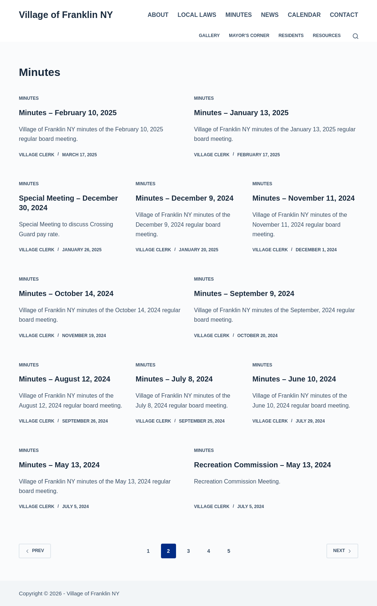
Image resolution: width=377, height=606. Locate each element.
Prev (35, 550)
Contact (344, 15)
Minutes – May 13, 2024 (59, 465)
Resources (327, 35)
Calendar (304, 15)
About (157, 15)
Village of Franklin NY (66, 15)
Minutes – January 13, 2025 (241, 113)
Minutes (239, 15)
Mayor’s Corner (249, 35)
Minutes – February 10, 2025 (68, 113)
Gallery (209, 35)
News (270, 15)
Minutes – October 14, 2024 (66, 293)
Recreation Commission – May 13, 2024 (262, 465)
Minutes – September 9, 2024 (244, 293)
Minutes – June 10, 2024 (294, 379)
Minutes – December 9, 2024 (185, 198)
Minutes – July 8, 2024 (174, 379)
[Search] (355, 36)
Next (342, 550)
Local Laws (196, 15)
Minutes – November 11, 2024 (303, 198)
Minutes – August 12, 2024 (64, 379)
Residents (291, 35)
